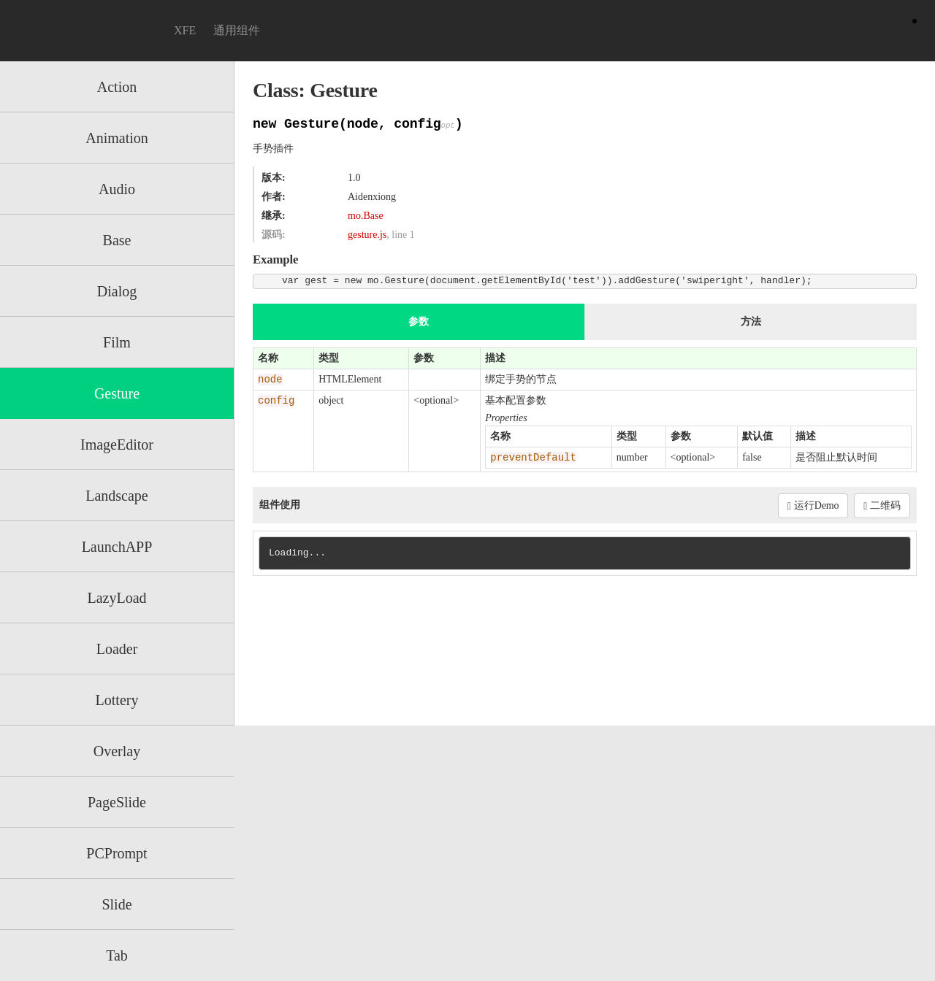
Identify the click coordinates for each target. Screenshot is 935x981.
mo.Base (365, 215)
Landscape (116, 496)
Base (117, 240)
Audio (117, 189)
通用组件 (236, 30)
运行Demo (813, 506)
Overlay (117, 751)
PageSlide (117, 802)
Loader (117, 649)
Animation (116, 138)
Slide (116, 904)
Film (117, 342)
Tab (117, 955)
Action (117, 87)
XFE (185, 30)
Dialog (117, 291)
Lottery (117, 700)
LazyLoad (116, 598)
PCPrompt (116, 853)
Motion (86, 30)
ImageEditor (116, 444)
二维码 (882, 506)
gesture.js (367, 234)
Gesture (117, 393)
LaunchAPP (117, 547)
